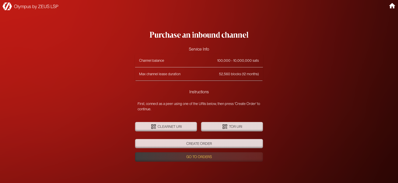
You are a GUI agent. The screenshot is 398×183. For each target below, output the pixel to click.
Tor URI (232, 126)
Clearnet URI (166, 126)
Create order (199, 143)
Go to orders (199, 157)
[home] (392, 6)
